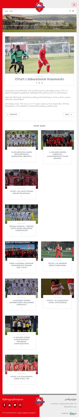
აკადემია (34, 25)
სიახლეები (24, 25)
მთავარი (14, 25)
